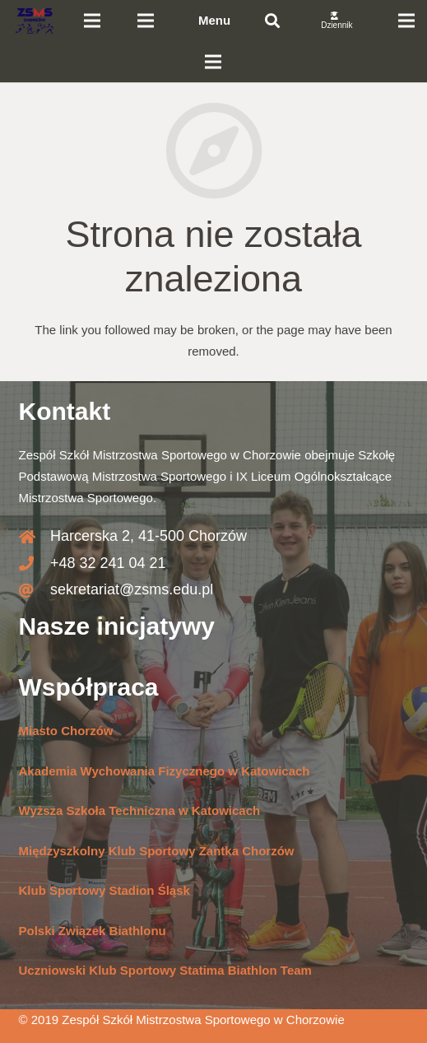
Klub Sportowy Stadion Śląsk (104, 890)
